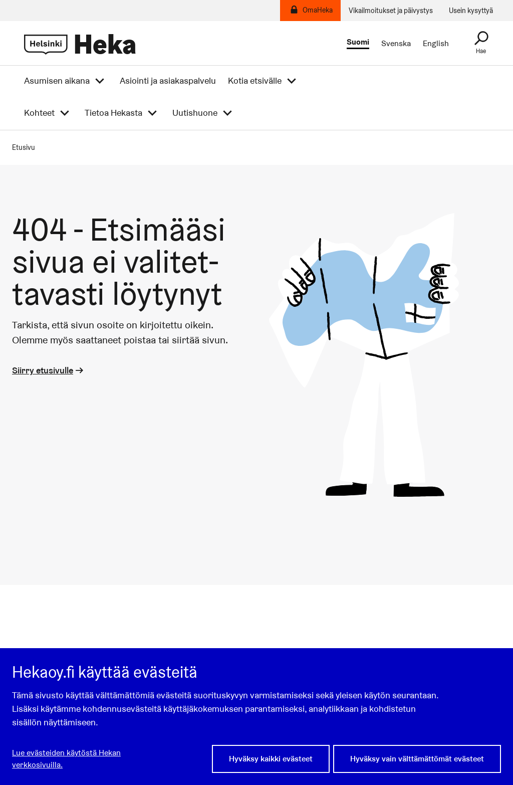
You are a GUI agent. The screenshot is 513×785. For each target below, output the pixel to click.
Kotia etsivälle (255, 81)
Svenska (396, 43)
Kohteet (39, 113)
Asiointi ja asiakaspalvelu (168, 81)
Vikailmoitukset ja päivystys (391, 10)
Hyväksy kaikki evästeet (271, 758)
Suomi (358, 42)
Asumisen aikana (57, 81)
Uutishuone (194, 113)
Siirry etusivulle (48, 370)
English (436, 43)
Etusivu (23, 147)
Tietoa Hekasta (113, 113)
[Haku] (481, 43)
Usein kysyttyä (471, 10)
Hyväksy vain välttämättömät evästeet (417, 758)
